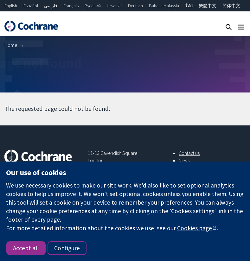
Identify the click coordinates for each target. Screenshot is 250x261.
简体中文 (231, 6)
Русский (93, 6)
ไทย (189, 6)
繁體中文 (207, 6)
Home (10, 45)
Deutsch (135, 6)
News (184, 160)
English (10, 6)
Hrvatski (114, 6)
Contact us (189, 153)
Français (71, 6)
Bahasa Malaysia (164, 6)
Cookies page (194, 228)
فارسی (50, 6)
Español (30, 6)
